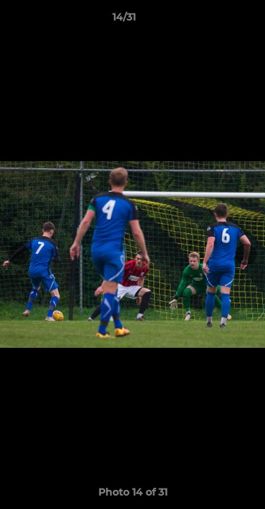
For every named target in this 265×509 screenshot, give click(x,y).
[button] (214, 20)
